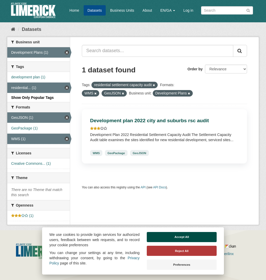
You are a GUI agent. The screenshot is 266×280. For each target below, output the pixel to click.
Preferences (181, 264)
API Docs (159, 187)
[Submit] (248, 10)
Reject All (182, 250)
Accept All (182, 236)
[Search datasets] (227, 10)
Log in (188, 10)
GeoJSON (139, 152)
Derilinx (225, 254)
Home (74, 10)
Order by (195, 69)
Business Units (122, 10)
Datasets (95, 10)
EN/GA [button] (167, 10)
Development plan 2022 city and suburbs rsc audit (149, 120)
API (143, 187)
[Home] (13, 29)
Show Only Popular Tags (32, 97)
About (147, 10)
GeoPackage (116, 152)
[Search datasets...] (157, 51)
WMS (96, 152)
